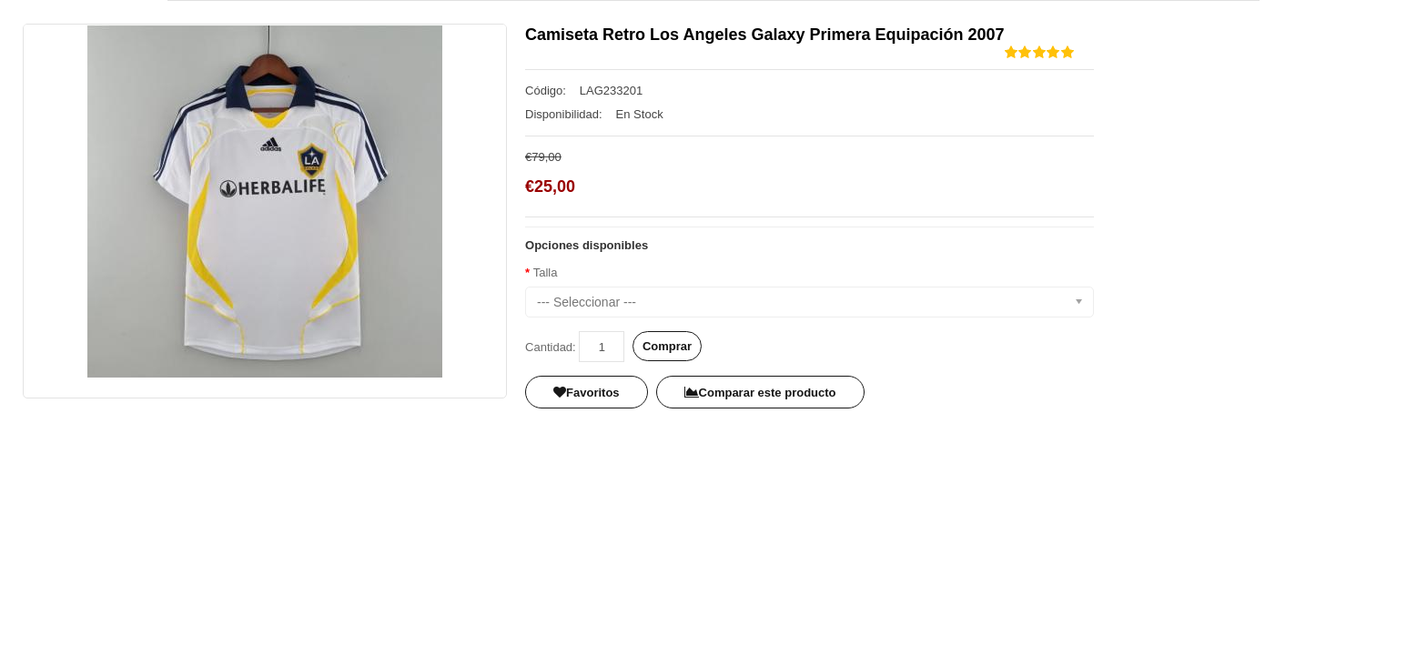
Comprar (667, 346)
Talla (545, 272)
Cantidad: (550, 347)
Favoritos (586, 392)
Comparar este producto (760, 392)
